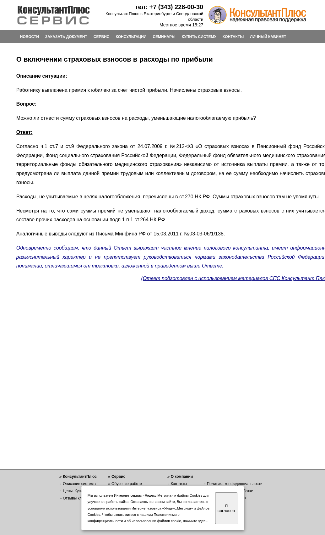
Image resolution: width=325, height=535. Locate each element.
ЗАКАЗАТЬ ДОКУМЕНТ (66, 37)
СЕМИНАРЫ (164, 37)
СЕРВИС (102, 37)
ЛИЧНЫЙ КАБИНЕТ (268, 37)
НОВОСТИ (29, 37)
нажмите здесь (195, 521)
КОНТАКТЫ (233, 37)
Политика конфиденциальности (235, 484)
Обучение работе (126, 484)
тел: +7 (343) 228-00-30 (169, 6)
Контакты (179, 484)
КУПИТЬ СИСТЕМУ (199, 37)
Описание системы (79, 484)
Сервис (118, 476)
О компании (182, 476)
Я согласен (226, 508)
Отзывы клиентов (78, 498)
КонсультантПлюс (80, 476)
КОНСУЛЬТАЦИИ (131, 37)
